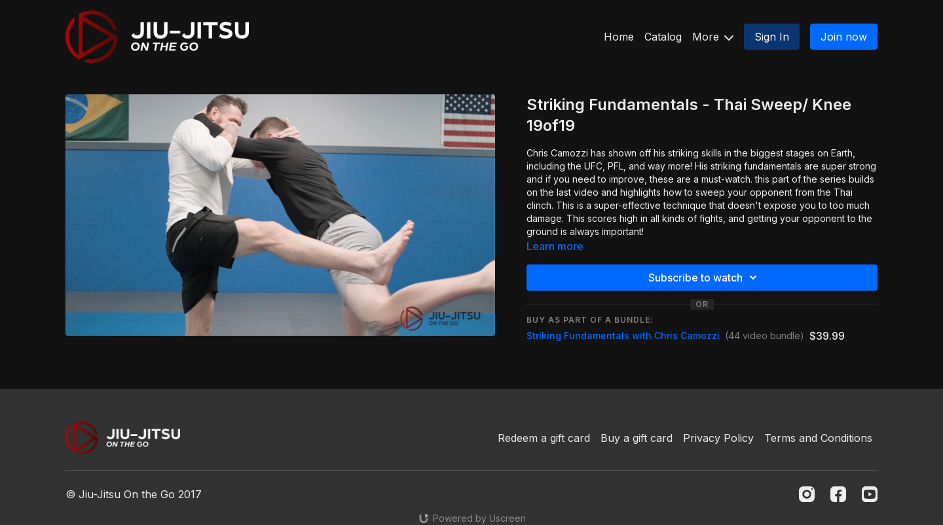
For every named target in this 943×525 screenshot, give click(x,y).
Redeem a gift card (544, 437)
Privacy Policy (718, 437)
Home (619, 36)
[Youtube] (870, 494)
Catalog (663, 36)
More (712, 36)
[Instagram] (807, 494)
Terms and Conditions (818, 437)
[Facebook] (838, 494)
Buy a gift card (637, 437)
